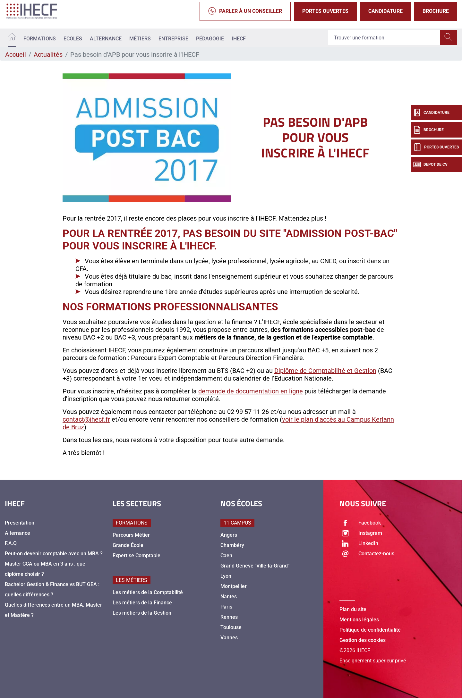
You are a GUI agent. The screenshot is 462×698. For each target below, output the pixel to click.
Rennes (229, 617)
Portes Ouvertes (325, 11)
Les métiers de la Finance (142, 603)
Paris (226, 607)
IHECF (239, 39)
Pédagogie (210, 39)
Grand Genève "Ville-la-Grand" (254, 566)
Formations (39, 39)
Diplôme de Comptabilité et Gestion (325, 370)
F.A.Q (11, 543)
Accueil (15, 54)
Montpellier (233, 586)
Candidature (385, 11)
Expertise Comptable (136, 555)
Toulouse (231, 627)
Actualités (48, 54)
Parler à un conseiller (245, 11)
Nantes (228, 596)
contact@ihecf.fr (86, 419)
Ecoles (73, 39)
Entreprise (173, 39)
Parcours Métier (131, 535)
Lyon (225, 576)
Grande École (128, 545)
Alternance (106, 39)
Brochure (436, 11)
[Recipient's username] (384, 37)
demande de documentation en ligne (250, 391)
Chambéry (232, 545)
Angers (228, 535)
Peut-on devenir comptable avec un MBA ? (54, 554)
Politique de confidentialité (370, 630)
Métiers (140, 39)
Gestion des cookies (362, 640)
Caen (226, 555)
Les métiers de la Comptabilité (148, 592)
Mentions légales (359, 620)
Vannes (229, 638)
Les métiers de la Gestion (142, 613)
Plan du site (352, 609)
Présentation (19, 523)
